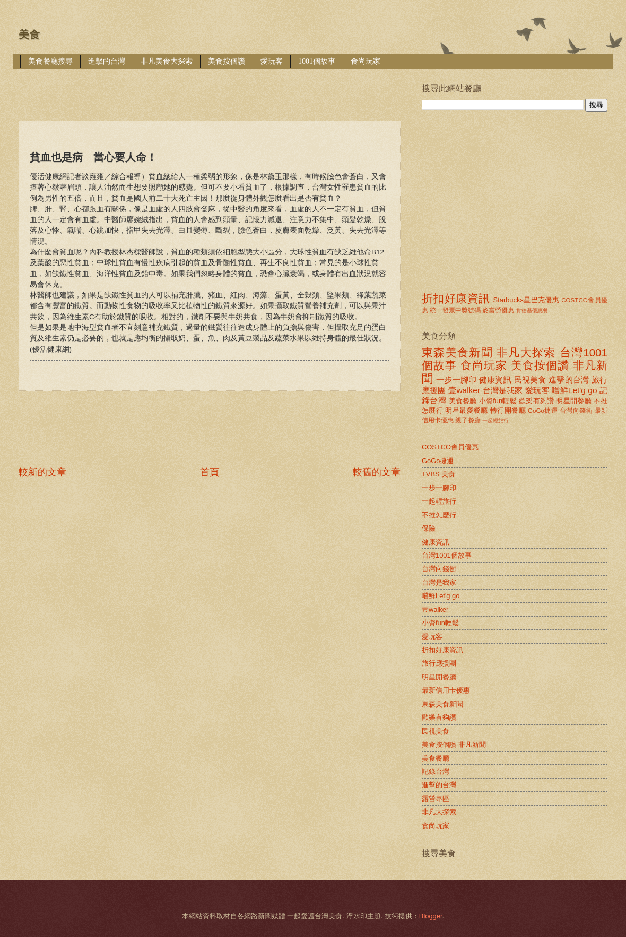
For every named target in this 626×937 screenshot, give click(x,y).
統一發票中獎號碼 (455, 310)
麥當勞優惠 (498, 310)
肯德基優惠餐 (532, 310)
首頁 (209, 472)
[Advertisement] (212, 87)
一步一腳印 (456, 379)
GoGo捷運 (543, 410)
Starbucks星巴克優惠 (526, 300)
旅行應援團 (439, 663)
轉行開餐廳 (508, 410)
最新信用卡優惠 (446, 690)
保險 (429, 528)
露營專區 (435, 799)
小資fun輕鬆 (498, 401)
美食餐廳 (463, 401)
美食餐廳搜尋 (50, 61)
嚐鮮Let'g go (574, 390)
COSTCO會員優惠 (450, 447)
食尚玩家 (365, 61)
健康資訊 (495, 379)
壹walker (464, 390)
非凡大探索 (526, 352)
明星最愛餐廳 (466, 410)
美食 (29, 34)
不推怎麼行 (439, 515)
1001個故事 (316, 61)
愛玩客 (271, 61)
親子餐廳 (468, 420)
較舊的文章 (377, 472)
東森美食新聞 (457, 352)
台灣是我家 (503, 390)
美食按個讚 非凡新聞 (454, 744)
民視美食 (530, 379)
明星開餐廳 (574, 401)
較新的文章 (42, 472)
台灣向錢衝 (576, 410)
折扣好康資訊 (456, 298)
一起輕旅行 (495, 420)
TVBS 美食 (438, 474)
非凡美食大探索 (167, 61)
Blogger (430, 916)
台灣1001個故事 (447, 555)
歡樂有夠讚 (536, 401)
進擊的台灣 (106, 61)
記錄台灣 (435, 772)
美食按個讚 (226, 61)
